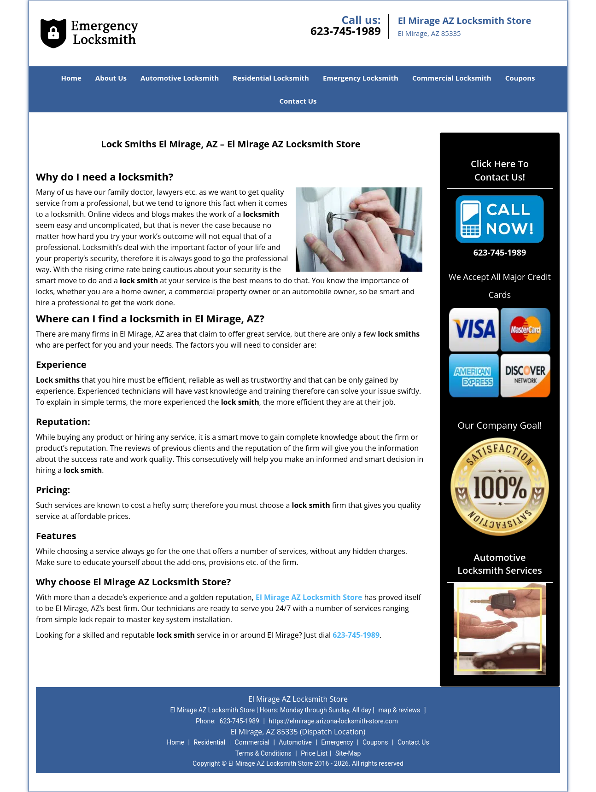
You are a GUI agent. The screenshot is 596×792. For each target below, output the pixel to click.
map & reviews (400, 710)
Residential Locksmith (271, 77)
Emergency (337, 742)
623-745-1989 (345, 30)
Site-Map (348, 753)
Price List (314, 753)
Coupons (520, 77)
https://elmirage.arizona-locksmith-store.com (333, 721)
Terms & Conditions (263, 753)
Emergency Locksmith (360, 77)
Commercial (252, 742)
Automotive (295, 742)
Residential (209, 742)
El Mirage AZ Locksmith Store (309, 597)
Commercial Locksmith (451, 77)
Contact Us (297, 100)
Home (71, 77)
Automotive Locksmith (179, 77)
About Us (111, 77)
